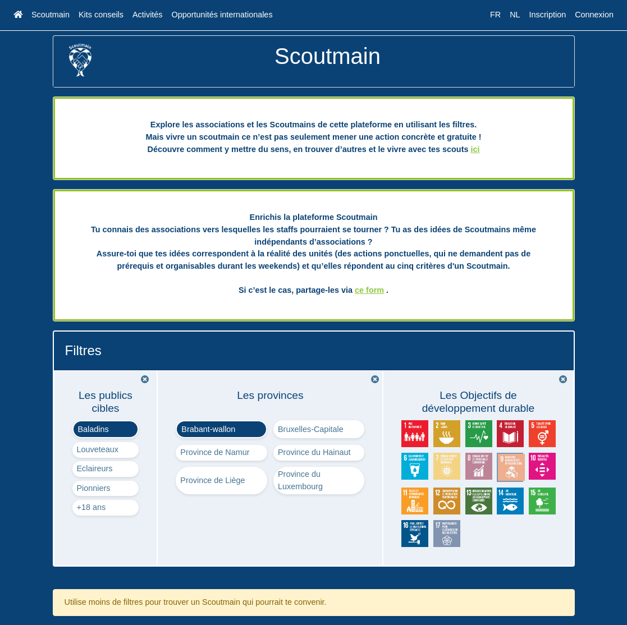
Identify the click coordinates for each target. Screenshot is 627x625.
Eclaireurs (95, 468)
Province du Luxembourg (300, 480)
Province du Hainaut (314, 452)
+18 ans (91, 507)
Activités (147, 14)
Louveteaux (97, 449)
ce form (369, 290)
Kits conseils (101, 14)
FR (495, 14)
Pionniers (94, 488)
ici (474, 149)
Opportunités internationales (222, 14)
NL (515, 14)
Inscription (547, 14)
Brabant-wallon (208, 429)
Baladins (93, 429)
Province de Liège (212, 480)
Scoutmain (50, 14)
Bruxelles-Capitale (311, 429)
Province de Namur (214, 452)
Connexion (594, 14)
